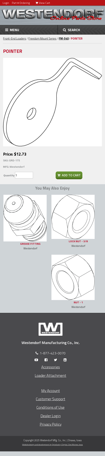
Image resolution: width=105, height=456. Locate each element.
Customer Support (50, 399)
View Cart (43, 3)
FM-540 (64, 38)
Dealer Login (51, 416)
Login (6, 3)
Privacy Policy (50, 424)
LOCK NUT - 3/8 (78, 241)
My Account (50, 391)
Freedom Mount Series (42, 38)
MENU (12, 29)
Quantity (8, 175)
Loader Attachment (50, 375)
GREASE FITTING (30, 244)
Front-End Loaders (14, 38)
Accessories (50, 367)
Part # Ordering (21, 3)
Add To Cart (69, 175)
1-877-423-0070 (52, 353)
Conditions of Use (50, 407)
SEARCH (71, 29)
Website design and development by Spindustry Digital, (52, 444)
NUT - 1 (78, 302)
